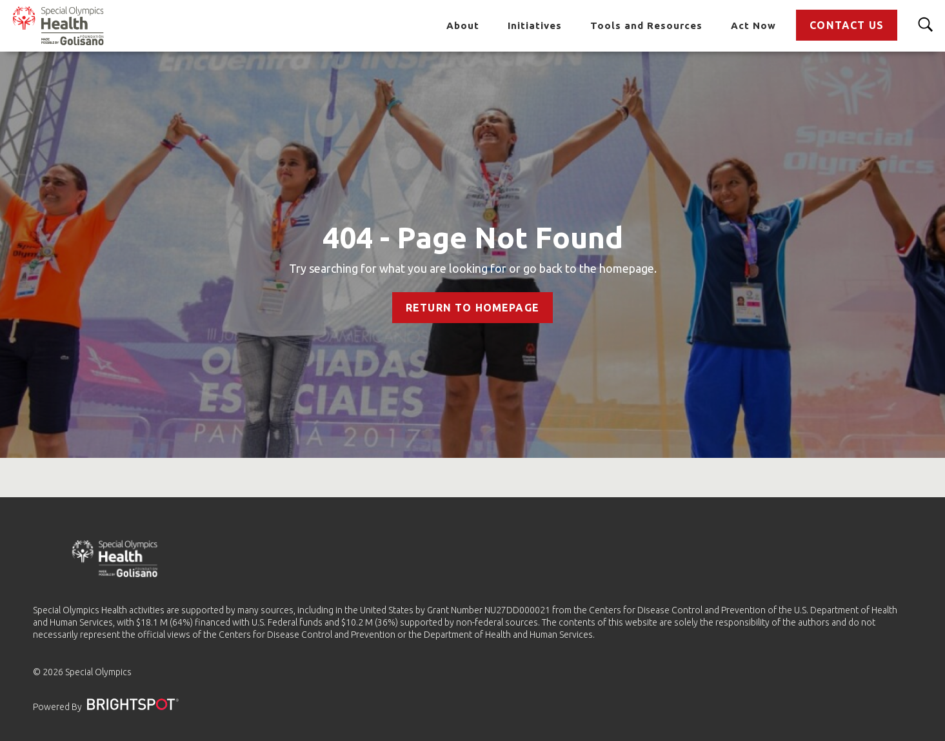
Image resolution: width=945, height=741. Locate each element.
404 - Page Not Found (473, 237)
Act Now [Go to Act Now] (753, 25)
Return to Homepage (472, 307)
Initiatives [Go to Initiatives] (535, 25)
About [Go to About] (462, 25)
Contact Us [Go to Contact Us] (847, 25)
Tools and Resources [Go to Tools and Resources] (646, 25)
